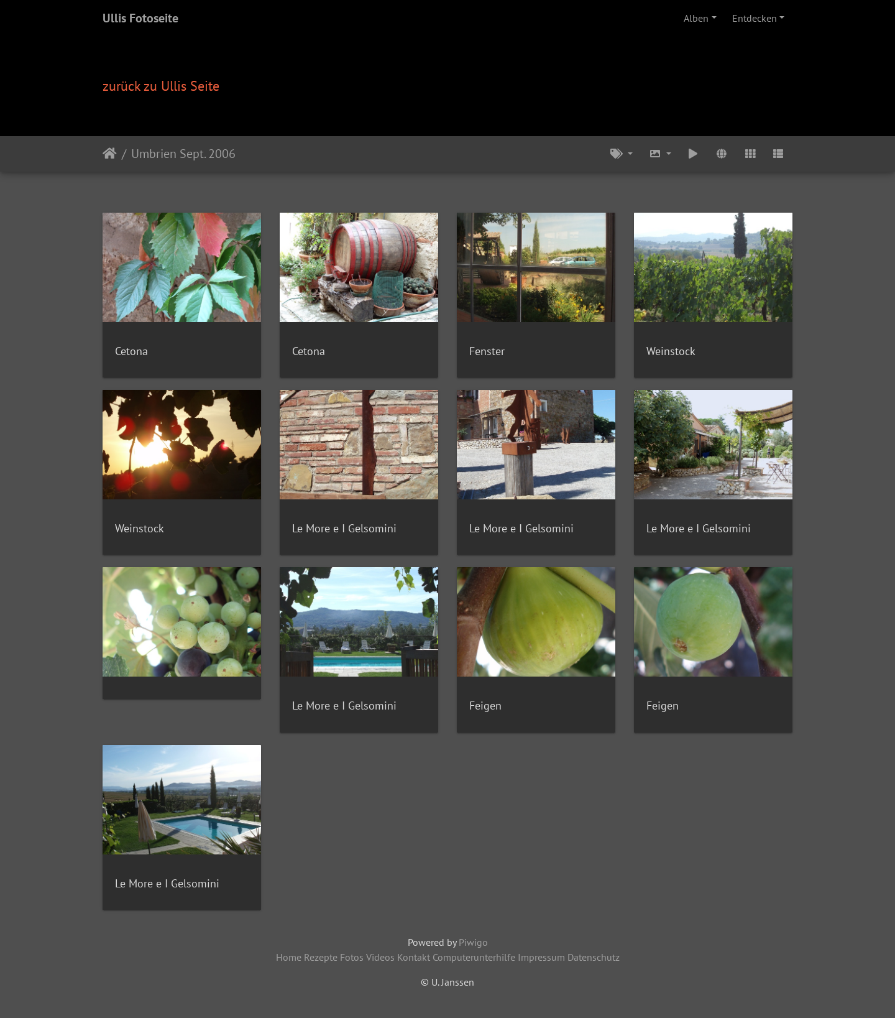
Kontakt (413, 957)
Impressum (541, 957)
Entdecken (754, 18)
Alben (696, 18)
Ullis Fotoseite (140, 18)
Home (288, 957)
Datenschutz (593, 957)
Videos (380, 957)
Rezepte (320, 957)
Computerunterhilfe (474, 957)
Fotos (352, 957)
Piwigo (473, 942)
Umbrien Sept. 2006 (183, 154)
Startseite (110, 153)
